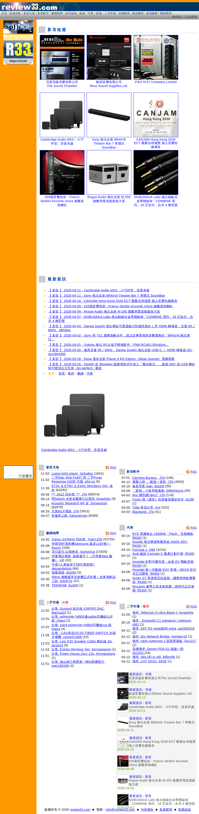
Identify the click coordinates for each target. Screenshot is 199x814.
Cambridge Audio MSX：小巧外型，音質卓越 (74, 448)
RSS (113, 467)
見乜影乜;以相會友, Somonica (73, 551)
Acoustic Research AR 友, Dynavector (79, 503)
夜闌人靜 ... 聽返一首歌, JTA (153, 481)
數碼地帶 (57, 13)
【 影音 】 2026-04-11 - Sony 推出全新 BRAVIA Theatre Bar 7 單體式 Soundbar (106, 295)
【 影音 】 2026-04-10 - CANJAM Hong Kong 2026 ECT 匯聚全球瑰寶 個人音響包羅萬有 (112, 301)
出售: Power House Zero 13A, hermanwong (83, 653)
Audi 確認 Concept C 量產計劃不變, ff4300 (163, 553)
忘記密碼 (191, 16)
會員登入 (177, 16)
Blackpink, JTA (143, 512)
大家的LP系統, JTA (65, 511)
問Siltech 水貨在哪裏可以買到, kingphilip (81, 499)
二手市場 (110, 13)
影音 (62, 373)
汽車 (90, 13)
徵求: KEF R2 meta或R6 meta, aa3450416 (163, 628)
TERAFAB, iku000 (65, 585)
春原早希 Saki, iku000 (148, 486)
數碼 (80, 373)
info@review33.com (120, 809)
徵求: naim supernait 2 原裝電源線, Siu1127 (164, 641)
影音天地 (29, 13)
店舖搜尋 (124, 13)
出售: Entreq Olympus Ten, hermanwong (81, 649)
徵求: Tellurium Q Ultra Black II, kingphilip (163, 612)
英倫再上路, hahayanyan (70, 515)
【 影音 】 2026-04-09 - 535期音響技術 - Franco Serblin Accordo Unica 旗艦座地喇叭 (110, 306)
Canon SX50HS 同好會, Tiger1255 (77, 539)
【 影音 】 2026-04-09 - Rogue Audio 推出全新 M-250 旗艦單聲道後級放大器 (104, 311)
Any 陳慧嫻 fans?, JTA (148, 495)
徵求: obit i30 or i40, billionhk (153, 657)
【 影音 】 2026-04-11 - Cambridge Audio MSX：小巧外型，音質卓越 (98, 290)
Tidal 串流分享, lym (146, 507)
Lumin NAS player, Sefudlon (72, 473)
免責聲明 (165, 809)
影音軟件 (43, 13)
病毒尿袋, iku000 (64, 572)
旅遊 (82, 13)
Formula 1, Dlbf (143, 549)
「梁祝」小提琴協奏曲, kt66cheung (158, 490)
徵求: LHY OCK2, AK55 (149, 661)
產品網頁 (138, 13)
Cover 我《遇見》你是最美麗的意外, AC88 (163, 499)
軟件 (71, 373)
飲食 (99, 13)
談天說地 (71, 13)
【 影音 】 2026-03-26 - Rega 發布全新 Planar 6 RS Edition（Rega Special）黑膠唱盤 (111, 359)
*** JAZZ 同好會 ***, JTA (69, 494)
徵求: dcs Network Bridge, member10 (159, 636)
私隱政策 (184, 809)
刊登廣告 (147, 809)
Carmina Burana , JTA (148, 478)
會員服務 (151, 13)
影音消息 (15, 13)
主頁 (4, 13)
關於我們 (165, 13)
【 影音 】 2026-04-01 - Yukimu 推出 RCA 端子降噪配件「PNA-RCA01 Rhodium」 (108, 344)
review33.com (80, 809)
